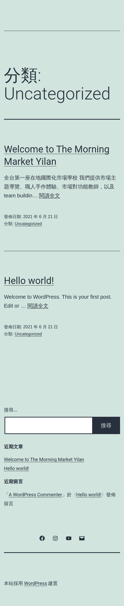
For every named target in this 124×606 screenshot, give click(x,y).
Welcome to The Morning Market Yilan (44, 459)
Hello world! (29, 280)
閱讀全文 (49, 195)
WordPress (35, 583)
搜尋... (10, 410)
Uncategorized (28, 224)
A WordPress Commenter (35, 494)
